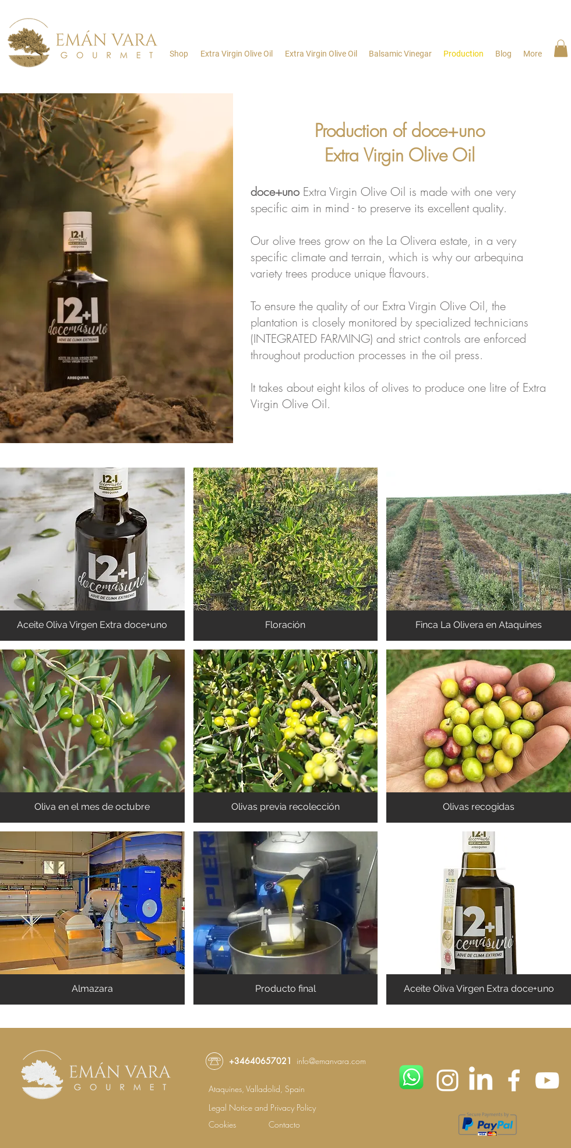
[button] (561, 48)
